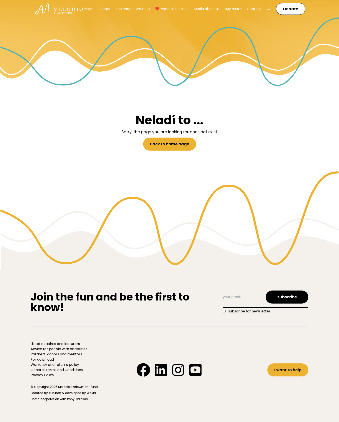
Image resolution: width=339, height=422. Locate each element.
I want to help (287, 370)
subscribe (287, 297)
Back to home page (169, 144)
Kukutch (55, 393)
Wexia (91, 393)
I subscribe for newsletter (248, 311)
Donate (290, 8)
